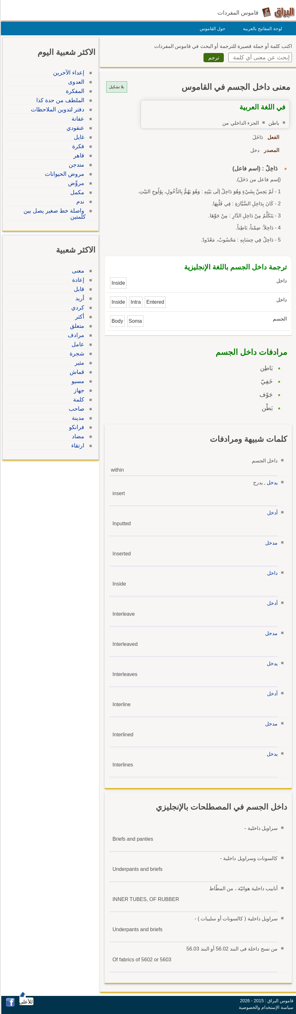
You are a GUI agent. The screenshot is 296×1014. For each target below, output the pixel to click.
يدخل (271, 482)
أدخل (271, 512)
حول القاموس (211, 28)
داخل (271, 573)
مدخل (270, 543)
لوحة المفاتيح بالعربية (261, 28)
